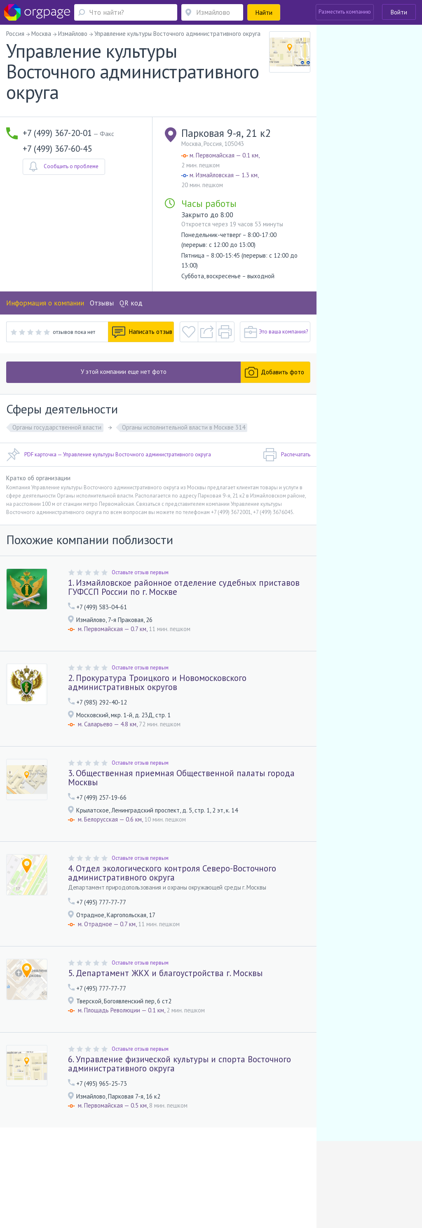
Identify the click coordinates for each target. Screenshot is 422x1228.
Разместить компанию (345, 11)
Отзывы (102, 303)
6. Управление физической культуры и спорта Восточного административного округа (179, 1064)
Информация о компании (45, 303)
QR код (131, 303)
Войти (399, 12)
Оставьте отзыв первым (140, 572)
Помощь (27, 1179)
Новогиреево (61, 1191)
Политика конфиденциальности (216, 1179)
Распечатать (286, 455)
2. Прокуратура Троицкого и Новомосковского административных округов (157, 682)
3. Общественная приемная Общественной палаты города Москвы (181, 778)
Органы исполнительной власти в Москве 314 (183, 427)
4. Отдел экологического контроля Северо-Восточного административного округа (172, 873)
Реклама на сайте (91, 1179)
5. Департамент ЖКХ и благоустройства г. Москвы (165, 973)
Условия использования (145, 1179)
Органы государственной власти (56, 427)
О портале (53, 1179)
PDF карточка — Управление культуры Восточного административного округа (108, 455)
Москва (26, 1191)
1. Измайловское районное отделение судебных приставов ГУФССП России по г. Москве (184, 587)
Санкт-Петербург (99, 1191)
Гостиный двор (147, 1191)
